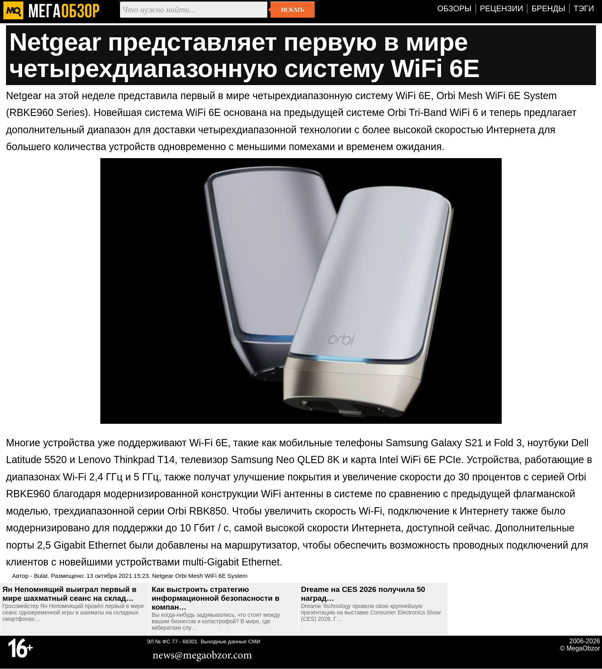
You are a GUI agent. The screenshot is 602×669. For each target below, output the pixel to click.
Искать (292, 9)
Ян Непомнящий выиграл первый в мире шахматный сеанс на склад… (69, 593)
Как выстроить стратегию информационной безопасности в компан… (215, 598)
